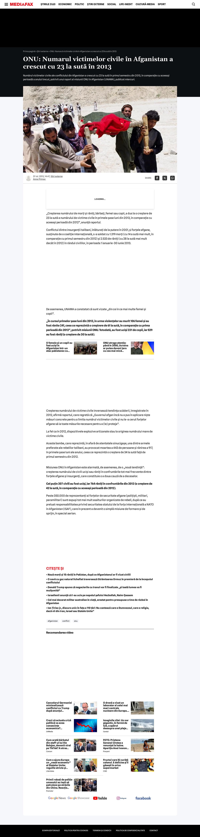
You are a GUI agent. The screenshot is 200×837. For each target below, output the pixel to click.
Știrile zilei (48, 4)
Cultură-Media (145, 4)
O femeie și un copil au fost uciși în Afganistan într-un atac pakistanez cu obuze (59, 347)
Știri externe (95, 4)
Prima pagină (29, 51)
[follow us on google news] (57, 798)
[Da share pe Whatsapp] (172, 178)
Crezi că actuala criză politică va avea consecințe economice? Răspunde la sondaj (58, 724)
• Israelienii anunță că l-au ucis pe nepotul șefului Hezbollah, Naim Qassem (89, 595)
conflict (65, 621)
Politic (79, 4)
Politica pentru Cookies (76, 830)
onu (75, 621)
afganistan (53, 621)
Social (111, 4)
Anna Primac (39, 179)
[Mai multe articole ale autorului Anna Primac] (28, 178)
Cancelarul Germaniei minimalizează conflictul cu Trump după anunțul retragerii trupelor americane (59, 706)
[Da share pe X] (164, 178)
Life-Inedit (126, 4)
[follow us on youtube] (100, 798)
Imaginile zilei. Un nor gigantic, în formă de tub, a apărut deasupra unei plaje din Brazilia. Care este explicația (116, 724)
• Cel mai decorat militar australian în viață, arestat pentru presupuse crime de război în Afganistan (97, 601)
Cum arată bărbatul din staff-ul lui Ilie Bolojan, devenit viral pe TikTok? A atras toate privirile (58, 744)
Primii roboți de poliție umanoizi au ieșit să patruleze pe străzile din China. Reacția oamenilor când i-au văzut (59, 783)
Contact (153, 830)
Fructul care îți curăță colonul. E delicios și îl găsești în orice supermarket (115, 764)
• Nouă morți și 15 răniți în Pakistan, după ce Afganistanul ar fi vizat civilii (88, 574)
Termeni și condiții (102, 830)
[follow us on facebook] (143, 798)
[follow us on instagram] (121, 798)
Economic (65, 4)
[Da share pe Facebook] (157, 178)
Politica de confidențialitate (130, 830)
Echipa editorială (51, 830)
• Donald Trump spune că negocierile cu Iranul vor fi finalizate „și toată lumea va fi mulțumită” (94, 589)
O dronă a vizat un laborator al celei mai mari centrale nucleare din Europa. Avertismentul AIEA (115, 706)
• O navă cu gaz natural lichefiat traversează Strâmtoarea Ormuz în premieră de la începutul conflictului (99, 581)
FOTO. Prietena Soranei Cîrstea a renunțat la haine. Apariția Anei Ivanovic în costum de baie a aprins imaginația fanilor (116, 744)
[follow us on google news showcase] (78, 798)
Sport (162, 4)
